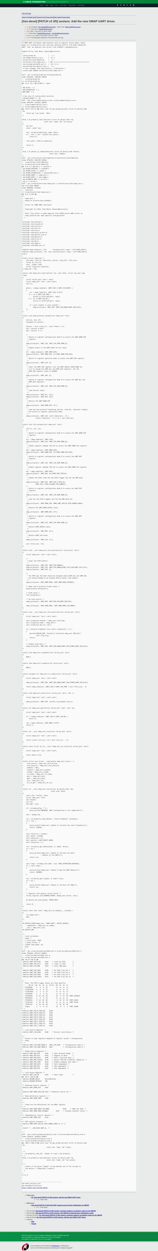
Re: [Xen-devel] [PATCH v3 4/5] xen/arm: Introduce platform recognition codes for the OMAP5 (70, 1215)
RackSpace (55, 1246)
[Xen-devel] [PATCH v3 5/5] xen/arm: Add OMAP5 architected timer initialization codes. (65, 1213)
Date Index (57, 17)
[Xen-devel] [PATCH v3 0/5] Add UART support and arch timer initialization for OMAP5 (60, 1205)
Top (23, 13)
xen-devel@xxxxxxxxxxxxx (60, 33)
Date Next (32, 17)
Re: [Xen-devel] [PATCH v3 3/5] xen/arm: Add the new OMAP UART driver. (56, 1197)
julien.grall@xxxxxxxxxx (72, 27)
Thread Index (65, 17)
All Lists (28, 13)
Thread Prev (40, 17)
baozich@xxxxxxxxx (45, 29)
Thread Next (49, 17)
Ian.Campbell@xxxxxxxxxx (46, 27)
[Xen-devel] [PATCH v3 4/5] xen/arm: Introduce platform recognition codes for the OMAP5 (66, 1211)
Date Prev (25, 17)
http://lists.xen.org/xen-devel (34, 1188)
